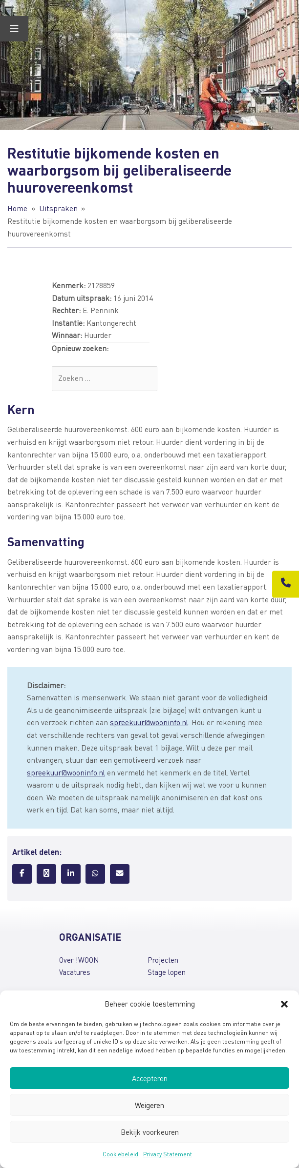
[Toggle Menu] (14, 28)
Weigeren (149, 1105)
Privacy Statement (167, 1154)
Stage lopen (167, 972)
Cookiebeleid (120, 1154)
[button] (284, 1004)
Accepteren (150, 1078)
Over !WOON (79, 960)
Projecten (163, 960)
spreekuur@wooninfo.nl (149, 722)
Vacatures (74, 972)
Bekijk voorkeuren (150, 1132)
